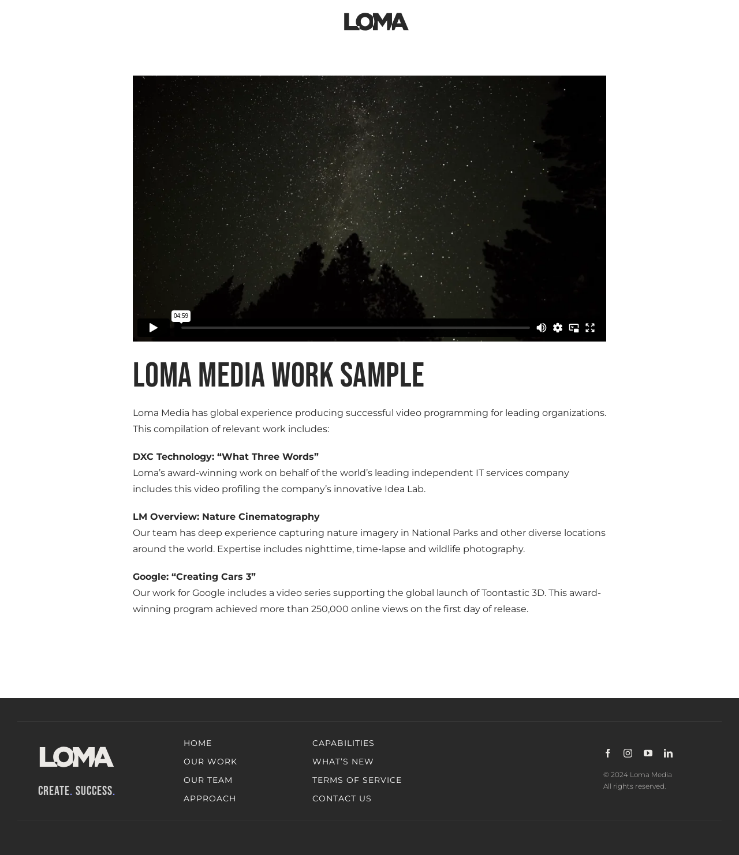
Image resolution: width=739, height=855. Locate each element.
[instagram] (628, 753)
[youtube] (648, 753)
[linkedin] (668, 753)
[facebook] (607, 753)
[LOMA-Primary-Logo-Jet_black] (376, 12)
